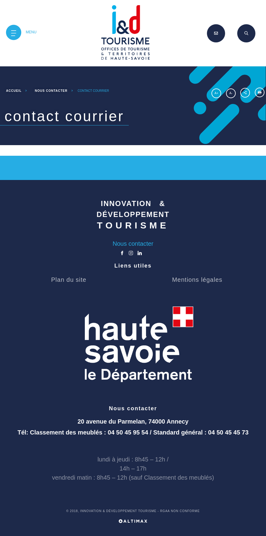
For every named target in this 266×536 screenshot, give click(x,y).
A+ (216, 93)
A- (230, 93)
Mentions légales (197, 279)
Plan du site (69, 279)
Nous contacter (133, 243)
